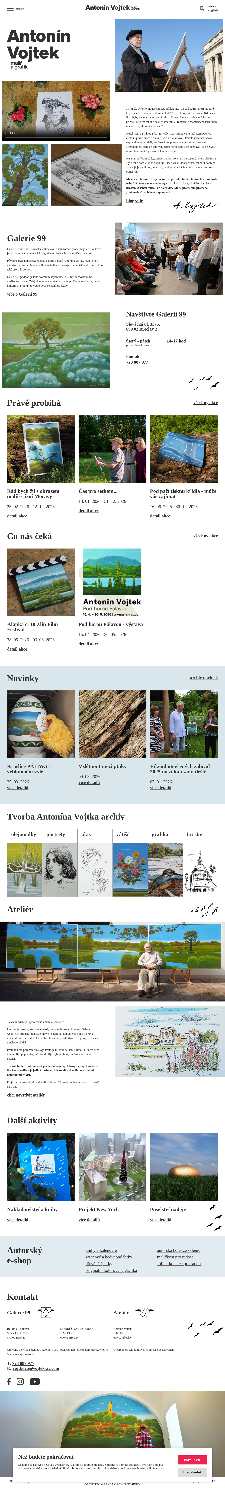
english (213, 10)
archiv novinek (204, 677)
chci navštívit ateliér (26, 1095)
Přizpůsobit (192, 1472)
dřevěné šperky (99, 1263)
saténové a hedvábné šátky (109, 1257)
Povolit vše (192, 1460)
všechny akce (205, 402)
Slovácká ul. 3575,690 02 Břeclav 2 (143, 326)
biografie (134, 200)
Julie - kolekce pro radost (179, 1263)
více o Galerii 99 (22, 294)
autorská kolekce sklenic (178, 1250)
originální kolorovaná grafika (111, 1270)
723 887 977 (137, 362)
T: (20, 1363)
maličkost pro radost (175, 1257)
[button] (16, 8)
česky (212, 6)
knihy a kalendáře (101, 1250)
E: (33, 1368)
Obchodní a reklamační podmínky (112, 1484)
